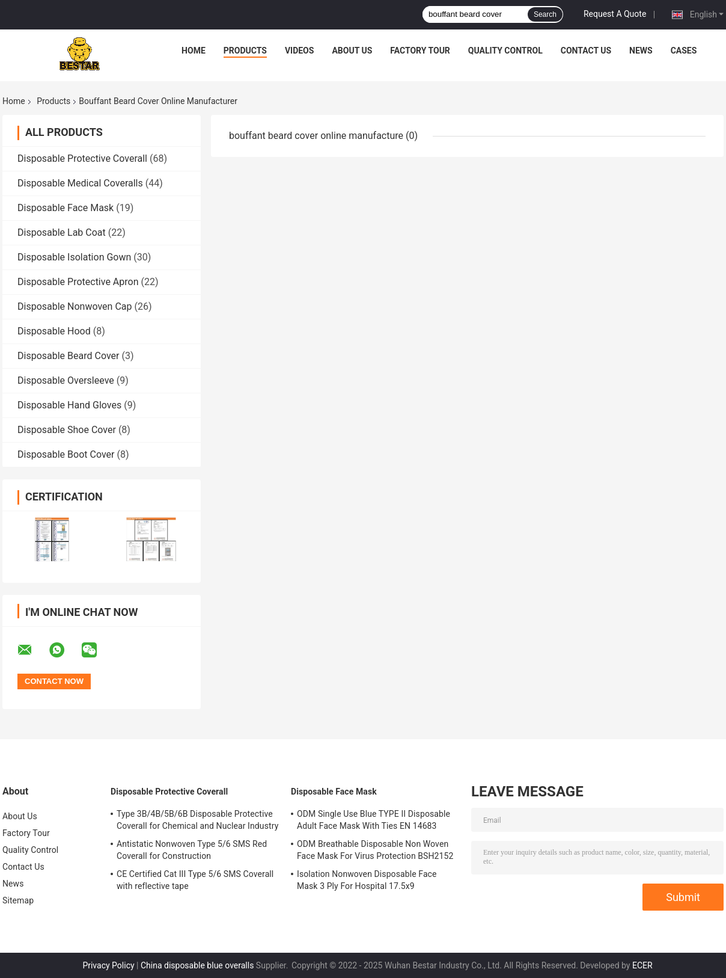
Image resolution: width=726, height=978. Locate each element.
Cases (684, 50)
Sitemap (18, 900)
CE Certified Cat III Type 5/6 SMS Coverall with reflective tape (195, 880)
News (641, 50)
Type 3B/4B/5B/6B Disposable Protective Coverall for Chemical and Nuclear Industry (197, 820)
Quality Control (505, 50)
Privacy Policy (108, 965)
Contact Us (586, 50)
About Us (352, 50)
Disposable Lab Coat (61, 232)
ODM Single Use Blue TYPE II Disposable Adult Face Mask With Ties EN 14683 (373, 820)
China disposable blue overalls (197, 965)
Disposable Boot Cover (65, 454)
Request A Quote (615, 14)
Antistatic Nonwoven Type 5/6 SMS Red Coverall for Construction (192, 850)
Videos (299, 50)
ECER (642, 965)
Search (545, 14)
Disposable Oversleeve (65, 380)
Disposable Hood (54, 331)
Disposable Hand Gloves (69, 405)
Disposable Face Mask (65, 208)
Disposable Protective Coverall (82, 158)
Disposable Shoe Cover (66, 429)
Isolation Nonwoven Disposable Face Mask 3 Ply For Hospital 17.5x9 (367, 880)
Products (245, 50)
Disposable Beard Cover (68, 355)
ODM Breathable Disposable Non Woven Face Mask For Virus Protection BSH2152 (375, 850)
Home (194, 50)
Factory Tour (420, 50)
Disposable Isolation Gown (74, 257)
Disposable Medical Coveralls (80, 183)
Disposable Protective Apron (78, 282)
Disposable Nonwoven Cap (74, 306)
